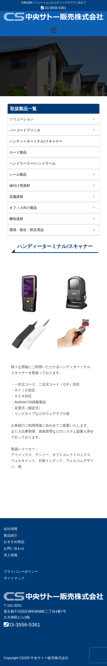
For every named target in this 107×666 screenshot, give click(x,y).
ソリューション (21, 119)
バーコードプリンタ (24, 130)
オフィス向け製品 (23, 208)
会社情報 (10, 529)
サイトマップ (14, 578)
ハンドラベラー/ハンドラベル (32, 163)
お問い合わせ (14, 548)
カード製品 (18, 152)
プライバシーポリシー (21, 571)
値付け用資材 (19, 185)
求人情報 (10, 555)
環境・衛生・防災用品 (26, 230)
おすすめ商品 (14, 542)
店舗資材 (16, 197)
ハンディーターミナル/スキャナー (35, 141)
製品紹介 (10, 535)
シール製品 (18, 174)
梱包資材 (16, 219)
